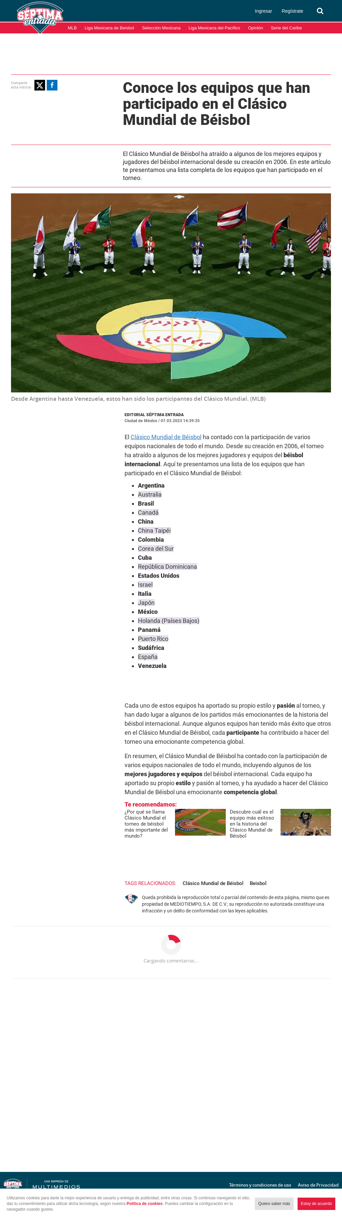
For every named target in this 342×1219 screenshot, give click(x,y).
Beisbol (258, 883)
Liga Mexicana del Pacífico (214, 27)
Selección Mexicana (161, 27)
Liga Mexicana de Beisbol (109, 27)
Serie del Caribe (286, 27)
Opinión (255, 27)
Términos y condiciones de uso (260, 1185)
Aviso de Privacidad (318, 1185)
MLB (72, 27)
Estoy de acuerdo (316, 1203)
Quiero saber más (274, 1203)
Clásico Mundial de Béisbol (166, 437)
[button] (39, 85)
